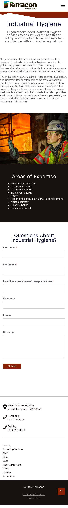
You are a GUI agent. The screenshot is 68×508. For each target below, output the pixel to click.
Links (5, 468)
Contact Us (8, 476)
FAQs (5, 457)
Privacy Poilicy (34, 498)
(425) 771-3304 (16, 419)
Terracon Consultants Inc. (34, 494)
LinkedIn (7, 472)
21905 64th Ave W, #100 (21, 405)
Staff (5, 453)
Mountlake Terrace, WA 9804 (24, 409)
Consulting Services (13, 449)
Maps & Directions (12, 464)
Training (7, 445)
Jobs (5, 461)
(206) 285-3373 (16, 430)
